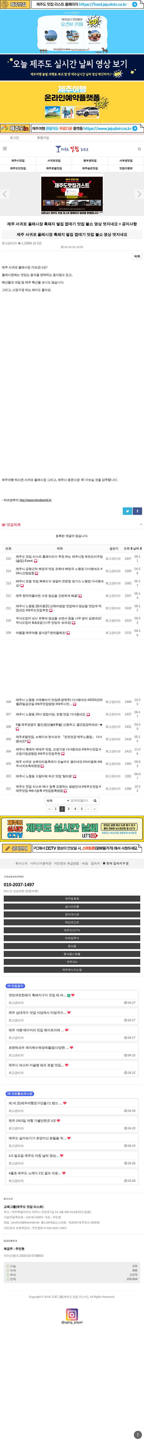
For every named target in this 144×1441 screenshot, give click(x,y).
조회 (128, 548)
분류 (5, 148)
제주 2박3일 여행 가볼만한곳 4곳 (34, 1121)
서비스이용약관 (40, 863)
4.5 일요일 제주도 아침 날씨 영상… (36, 1156)
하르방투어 (72, 938)
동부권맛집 (90, 160)
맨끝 (95, 809)
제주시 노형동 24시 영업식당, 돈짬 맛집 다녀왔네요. (51, 714)
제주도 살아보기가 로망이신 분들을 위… (39, 1138)
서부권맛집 (126, 160)
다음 (88, 809)
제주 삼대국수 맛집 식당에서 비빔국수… (39, 1013)
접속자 (95, 863)
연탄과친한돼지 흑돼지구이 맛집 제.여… (41, 995)
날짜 (137, 548)
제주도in (72, 961)
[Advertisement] (53, 667)
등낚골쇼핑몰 (72, 953)
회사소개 (21, 863)
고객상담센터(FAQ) (14, 876)
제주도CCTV (72, 930)
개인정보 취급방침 (66, 863)
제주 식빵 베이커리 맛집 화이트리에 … (38, 1030)
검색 (136, 148)
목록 (137, 256)
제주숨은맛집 (90, 168)
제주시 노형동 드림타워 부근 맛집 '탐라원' (44, 776)
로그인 (14, 137)
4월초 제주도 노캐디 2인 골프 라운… (37, 1173)
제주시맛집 (18, 160)
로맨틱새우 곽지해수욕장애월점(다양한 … (41, 1048)
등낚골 (72, 946)
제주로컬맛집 (54, 168)
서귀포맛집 (54, 160)
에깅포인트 (72, 922)
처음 (49, 809)
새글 (85, 863)
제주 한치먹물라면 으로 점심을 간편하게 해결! (47, 595)
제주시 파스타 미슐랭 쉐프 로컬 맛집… (38, 1065)
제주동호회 (72, 898)
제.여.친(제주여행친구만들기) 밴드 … (37, 1103)
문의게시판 (72, 914)
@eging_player (72, 1322)
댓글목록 (11, 525)
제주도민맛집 (18, 168)
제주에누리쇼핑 (72, 969)
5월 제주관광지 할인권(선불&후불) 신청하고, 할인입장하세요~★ (59, 724)
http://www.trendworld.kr (36, 500)
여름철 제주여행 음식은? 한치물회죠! (41, 632)
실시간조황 (72, 906)
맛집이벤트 (126, 168)
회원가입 (43, 137)
